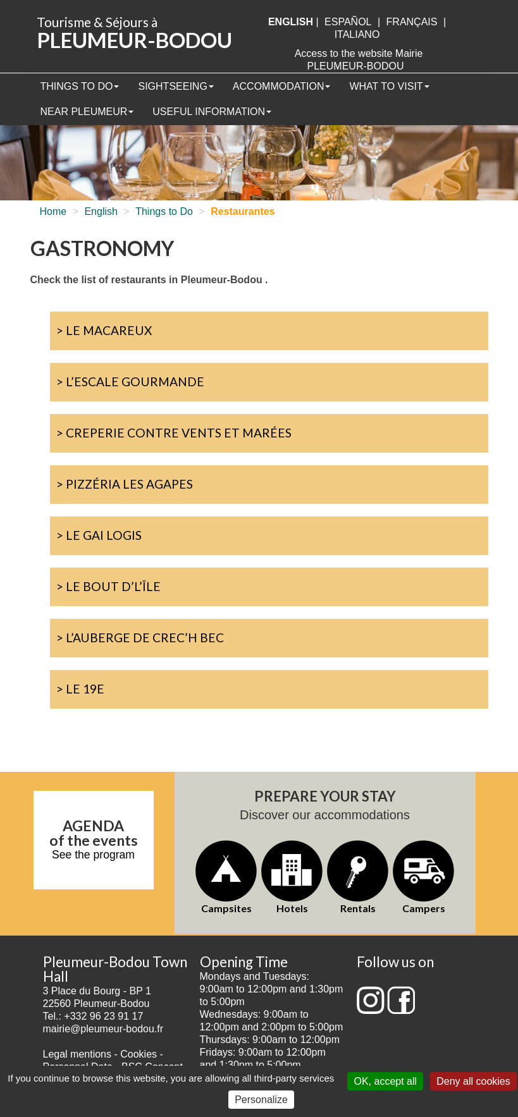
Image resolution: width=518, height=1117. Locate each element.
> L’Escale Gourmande (130, 381)
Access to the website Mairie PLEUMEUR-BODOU (359, 59)
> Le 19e (80, 688)
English (100, 211)
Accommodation (282, 86)
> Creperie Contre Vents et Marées (174, 432)
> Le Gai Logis (99, 535)
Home (53, 211)
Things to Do (80, 86)
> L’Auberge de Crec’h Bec (140, 637)
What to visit (389, 86)
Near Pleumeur (87, 111)
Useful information (211, 111)
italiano (357, 34)
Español (347, 21)
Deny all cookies (473, 1081)
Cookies (138, 1054)
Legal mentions (77, 1054)
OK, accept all (385, 1081)
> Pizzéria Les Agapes (124, 484)
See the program (93, 854)
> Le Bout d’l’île (108, 586)
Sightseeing (175, 86)
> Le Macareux (104, 330)
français (412, 21)
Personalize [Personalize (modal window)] (261, 1099)
